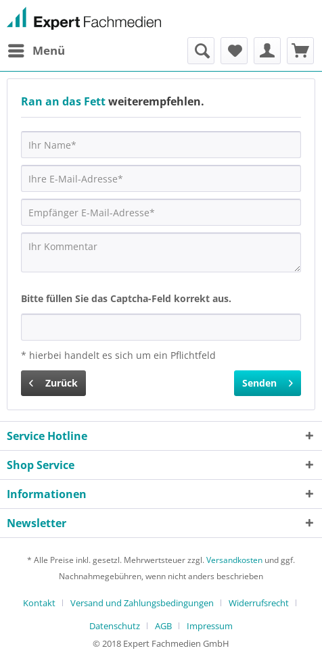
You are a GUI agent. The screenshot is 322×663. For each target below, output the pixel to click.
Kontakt (39, 603)
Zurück (53, 380)
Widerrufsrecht (259, 603)
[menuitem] (36, 50)
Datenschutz (114, 626)
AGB (163, 626)
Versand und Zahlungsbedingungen (142, 603)
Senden (267, 380)
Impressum (210, 626)
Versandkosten (234, 560)
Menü (36, 49)
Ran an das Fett (63, 101)
